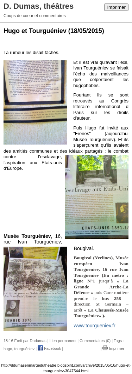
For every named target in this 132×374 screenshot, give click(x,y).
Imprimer (116, 7)
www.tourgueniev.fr (94, 325)
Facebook (49, 348)
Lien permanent (63, 341)
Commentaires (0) (95, 341)
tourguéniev (24, 348)
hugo (8, 348)
